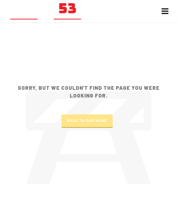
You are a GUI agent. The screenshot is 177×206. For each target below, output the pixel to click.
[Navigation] (165, 11)
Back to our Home (87, 121)
